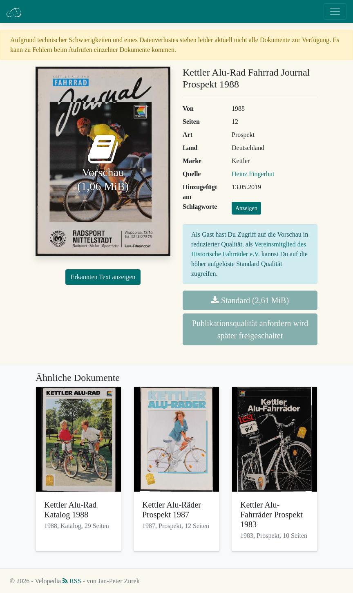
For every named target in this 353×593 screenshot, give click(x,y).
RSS (72, 580)
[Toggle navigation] (335, 11)
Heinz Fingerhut (253, 173)
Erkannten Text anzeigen (103, 276)
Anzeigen (246, 208)
